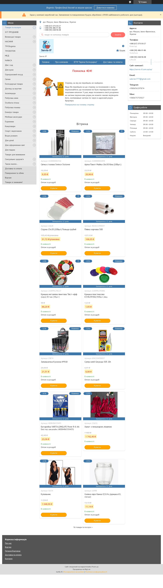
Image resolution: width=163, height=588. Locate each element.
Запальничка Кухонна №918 (54, 361)
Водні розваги (11, 135)
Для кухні (9, 69)
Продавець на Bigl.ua (81, 569)
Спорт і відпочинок (13, 131)
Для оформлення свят (15, 145)
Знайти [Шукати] (118, 35)
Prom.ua (95, 567)
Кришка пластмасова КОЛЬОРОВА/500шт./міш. (96, 295)
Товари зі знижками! (14, 182)
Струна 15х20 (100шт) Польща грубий (58, 229)
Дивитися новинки (105, 7)
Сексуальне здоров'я (14, 159)
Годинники (9, 121)
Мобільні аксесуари (13, 117)
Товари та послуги (13, 27)
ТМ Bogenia (10, 46)
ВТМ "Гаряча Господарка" (85, 62)
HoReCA (8, 60)
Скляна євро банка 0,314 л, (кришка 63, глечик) (103, 495)
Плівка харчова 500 (94, 229)
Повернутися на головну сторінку (79, 104)
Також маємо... (11, 164)
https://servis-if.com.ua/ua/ (141, 69)
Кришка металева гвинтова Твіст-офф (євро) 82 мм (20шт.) (59, 295)
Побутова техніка (12, 107)
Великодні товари (13, 37)
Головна (45, 62)
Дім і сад (9, 65)
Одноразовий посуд (14, 74)
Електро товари (12, 112)
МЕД (7, 55)
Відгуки (8, 177)
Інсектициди (10, 93)
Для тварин (10, 150)
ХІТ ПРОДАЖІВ (11, 32)
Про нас (8, 543)
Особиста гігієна (12, 102)
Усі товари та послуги (82, 527)
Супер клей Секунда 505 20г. (98, 361)
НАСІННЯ (9, 41)
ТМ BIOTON (10, 51)
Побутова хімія (11, 98)
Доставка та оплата (13, 168)
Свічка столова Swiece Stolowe (55, 164)
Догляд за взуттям (13, 88)
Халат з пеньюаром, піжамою (98, 426)
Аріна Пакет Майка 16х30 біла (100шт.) (103, 164)
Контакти (8, 558)
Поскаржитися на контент (73, 572)
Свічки (7, 79)
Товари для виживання (15, 154)
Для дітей (9, 140)
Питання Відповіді (12, 551)
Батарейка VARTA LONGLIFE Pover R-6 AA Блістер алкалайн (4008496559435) (60, 428)
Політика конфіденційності (96, 572)
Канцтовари (10, 126)
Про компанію (61, 62)
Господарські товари (14, 84)
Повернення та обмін (14, 173)
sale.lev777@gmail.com (140, 79)
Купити (53, 188)
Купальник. (46, 494)
